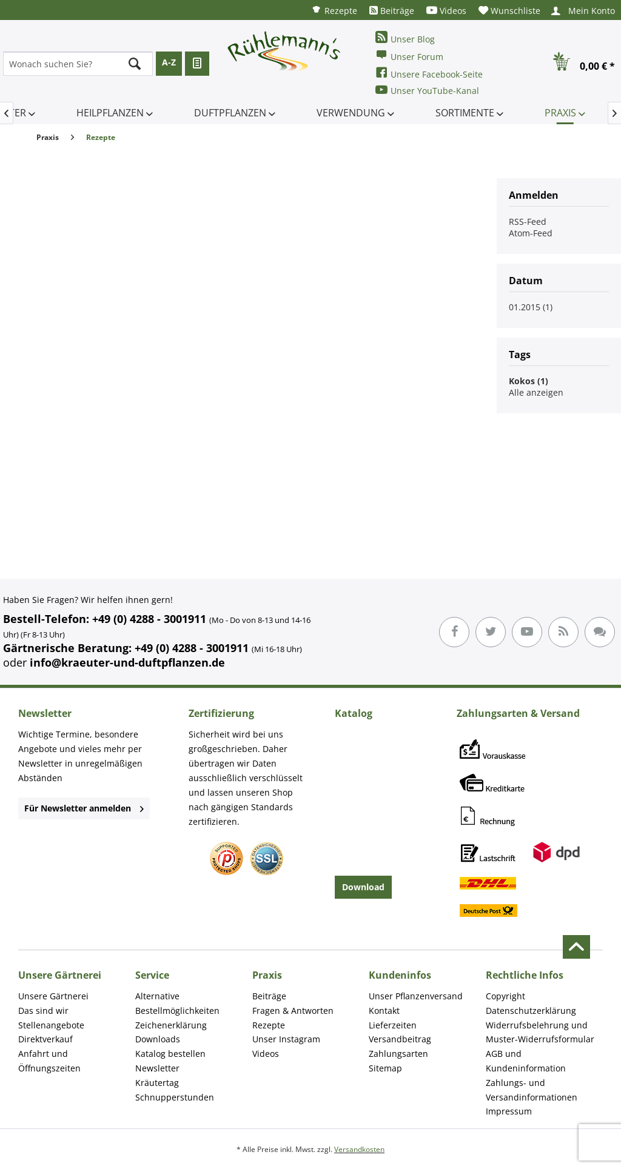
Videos (446, 10)
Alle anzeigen (536, 392)
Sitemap (385, 1068)
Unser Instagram (286, 1039)
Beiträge (391, 10)
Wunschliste (509, 10)
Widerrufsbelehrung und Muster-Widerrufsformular (540, 1032)
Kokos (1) (528, 381)
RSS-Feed (527, 221)
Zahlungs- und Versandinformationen (531, 1090)
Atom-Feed (530, 233)
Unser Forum (409, 55)
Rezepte (334, 10)
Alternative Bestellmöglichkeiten (177, 1003)
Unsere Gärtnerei (53, 996)
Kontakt (384, 1010)
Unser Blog (405, 38)
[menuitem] (334, 10)
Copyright (505, 996)
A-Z (169, 62)
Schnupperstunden (174, 1097)
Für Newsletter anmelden (84, 808)
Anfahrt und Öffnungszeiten (49, 1061)
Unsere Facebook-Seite (429, 73)
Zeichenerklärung (171, 1025)
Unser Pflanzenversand (416, 996)
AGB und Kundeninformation (526, 1061)
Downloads (157, 1039)
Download (363, 887)
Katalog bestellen (170, 1053)
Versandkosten (359, 1149)
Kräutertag (157, 1082)
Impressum (509, 1111)
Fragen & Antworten (293, 1010)
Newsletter (157, 1068)
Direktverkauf (45, 1039)
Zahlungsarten (398, 1053)
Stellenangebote (51, 1025)
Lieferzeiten (393, 1025)
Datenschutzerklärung (531, 1010)
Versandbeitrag (400, 1039)
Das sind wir (43, 1010)
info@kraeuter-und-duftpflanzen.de (127, 662)
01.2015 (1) (530, 307)
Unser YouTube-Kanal (427, 90)
